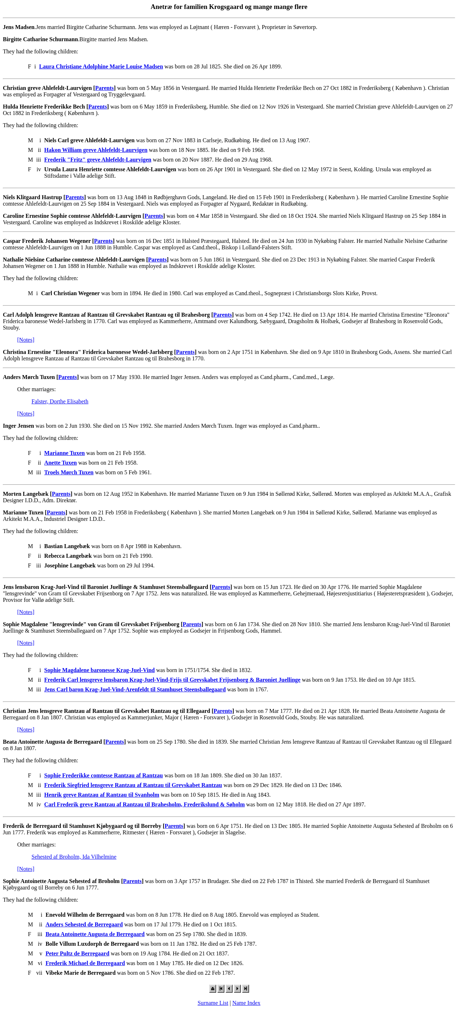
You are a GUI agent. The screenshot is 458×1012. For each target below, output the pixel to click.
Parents (104, 88)
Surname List (213, 1003)
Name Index (246, 1003)
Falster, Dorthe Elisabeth (59, 401)
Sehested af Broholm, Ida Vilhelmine (73, 857)
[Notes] (25, 340)
